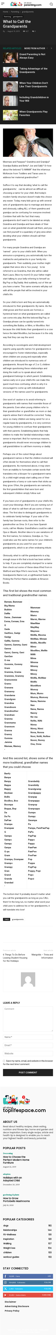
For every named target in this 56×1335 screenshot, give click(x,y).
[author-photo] (28, 986)
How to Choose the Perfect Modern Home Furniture (16, 1159)
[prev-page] (47, 48)
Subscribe (46, 1295)
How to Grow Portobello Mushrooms (16, 1200)
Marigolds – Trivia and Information (42, 956)
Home (5, 11)
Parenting (15, 11)
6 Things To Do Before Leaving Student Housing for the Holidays (15, 957)
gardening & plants (11, 1195)
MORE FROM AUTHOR (34, 48)
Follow (47, 1282)
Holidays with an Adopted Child (12, 1179)
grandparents (28, 11)
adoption (6, 1174)
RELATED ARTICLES (12, 48)
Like (49, 1276)
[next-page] (51, 48)
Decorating (8, 1153)
